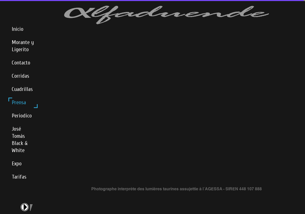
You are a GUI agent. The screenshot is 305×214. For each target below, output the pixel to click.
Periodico (22, 115)
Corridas (20, 76)
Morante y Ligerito (23, 46)
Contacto (21, 62)
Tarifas (19, 176)
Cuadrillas (22, 89)
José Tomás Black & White (20, 140)
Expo (17, 163)
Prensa (19, 102)
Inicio (17, 29)
